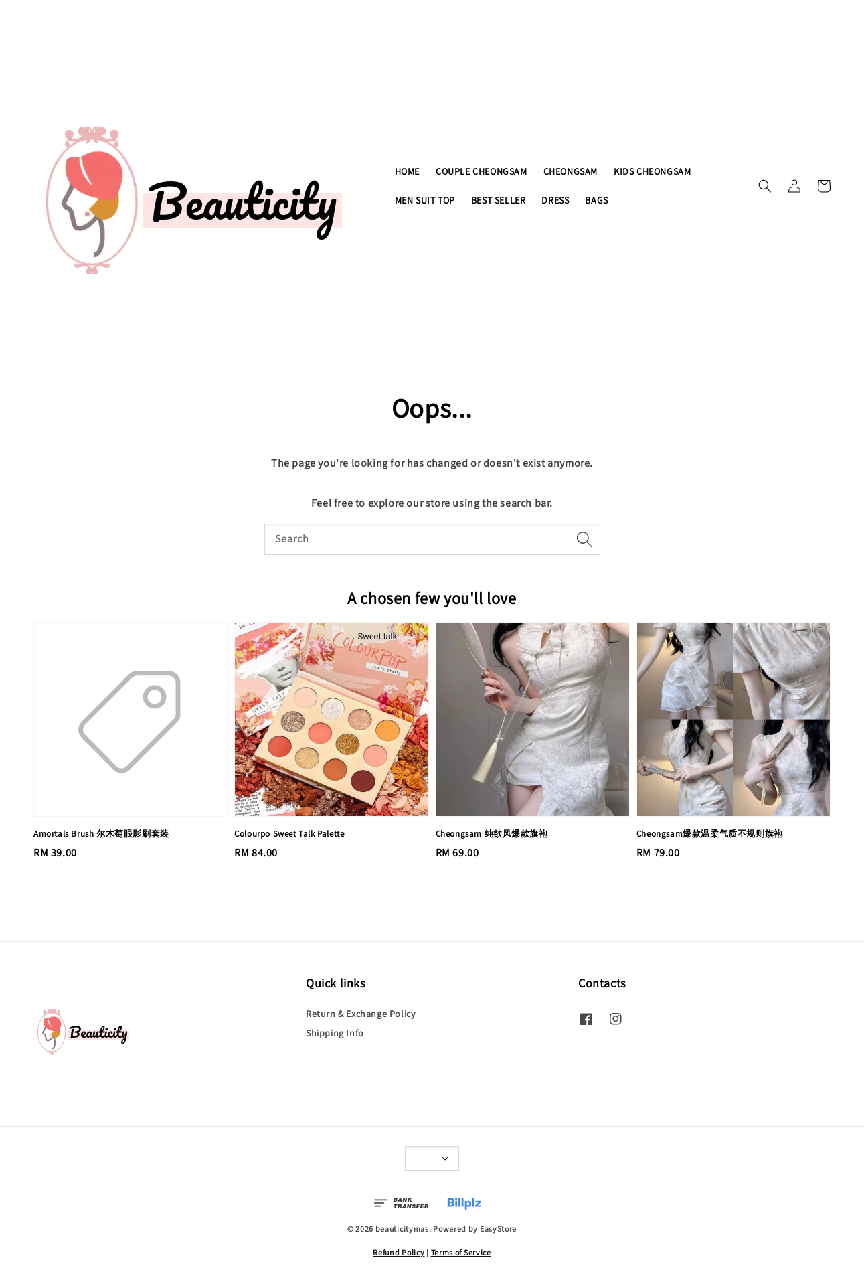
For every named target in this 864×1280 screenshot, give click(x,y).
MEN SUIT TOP (425, 200)
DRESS (555, 200)
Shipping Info (335, 1033)
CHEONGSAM (570, 171)
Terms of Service (461, 1252)
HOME (407, 171)
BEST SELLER (498, 200)
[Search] (585, 539)
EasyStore (498, 1229)
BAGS (596, 200)
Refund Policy (398, 1252)
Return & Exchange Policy (360, 1014)
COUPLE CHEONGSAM (481, 171)
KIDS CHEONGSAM (652, 171)
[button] (765, 186)
